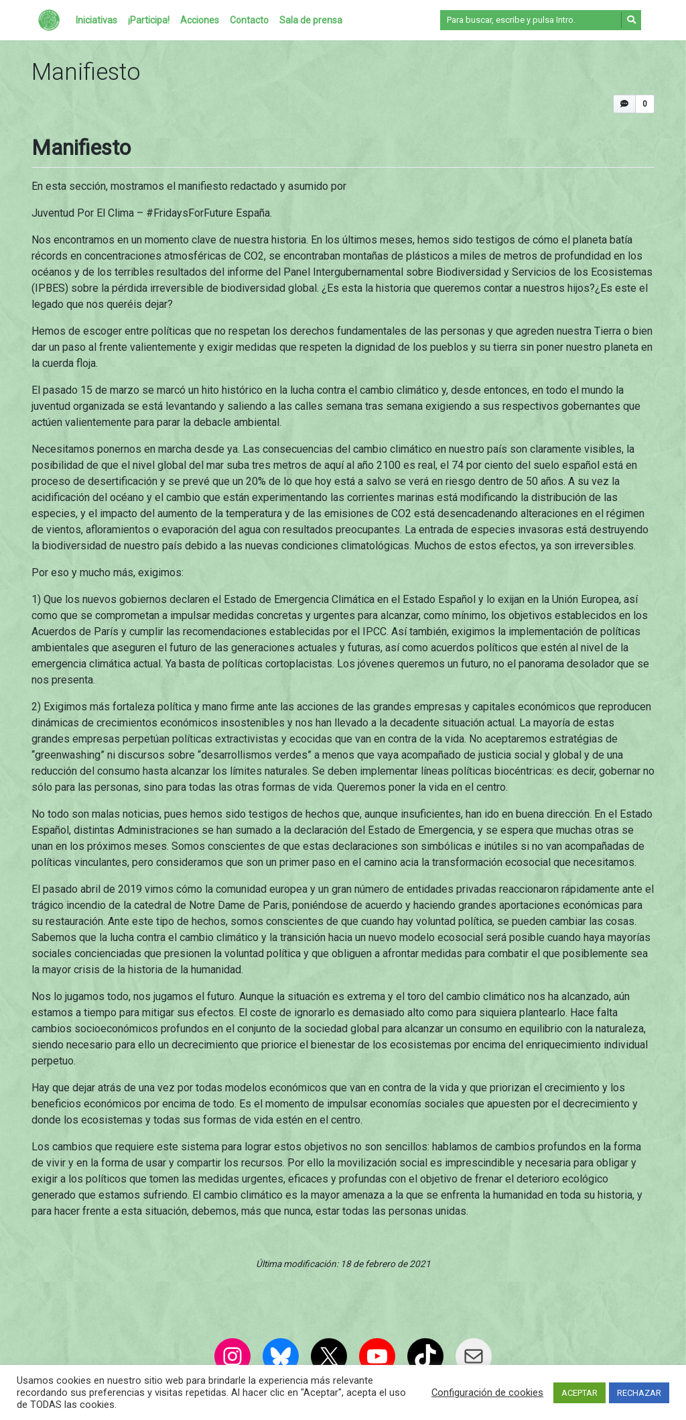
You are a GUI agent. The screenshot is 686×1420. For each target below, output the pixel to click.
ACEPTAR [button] (579, 1393)
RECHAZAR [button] (639, 1393)
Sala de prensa (310, 20)
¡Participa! (148, 20)
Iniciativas (96, 20)
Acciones (199, 20)
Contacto (249, 20)
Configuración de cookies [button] (487, 1392)
